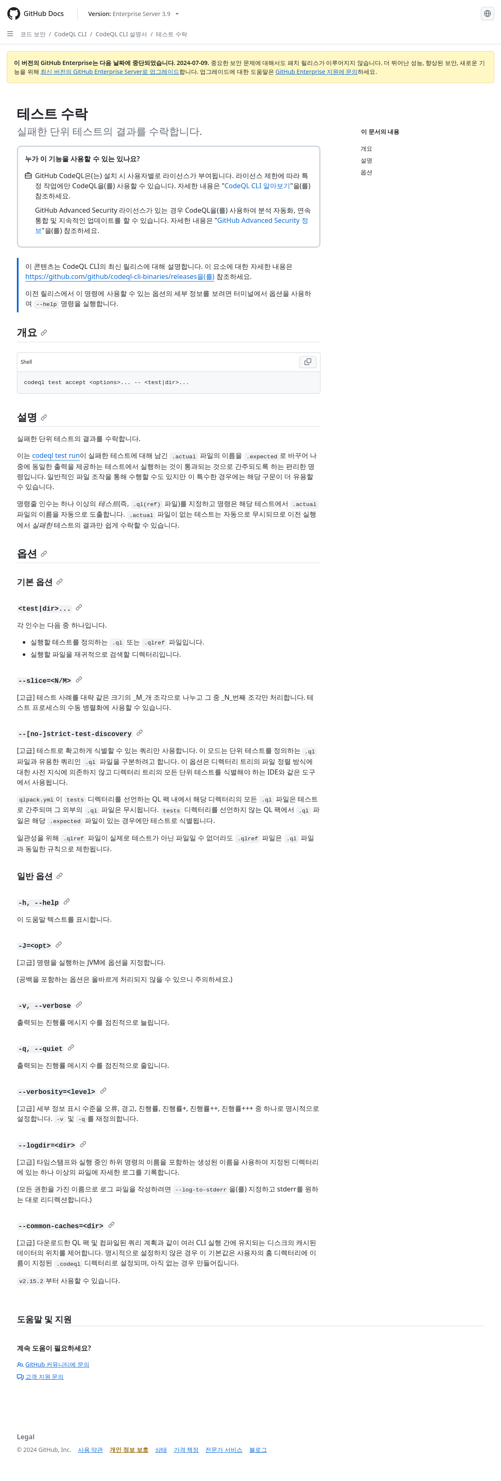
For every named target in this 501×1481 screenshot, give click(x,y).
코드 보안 (33, 34)
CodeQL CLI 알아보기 (257, 185)
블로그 (258, 1450)
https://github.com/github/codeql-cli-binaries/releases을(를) (119, 276)
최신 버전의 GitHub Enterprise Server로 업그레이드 (109, 72)
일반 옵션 (40, 876)
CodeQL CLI (70, 34)
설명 (32, 417)
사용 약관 (90, 1450)
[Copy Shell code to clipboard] (308, 362)
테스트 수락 (171, 34)
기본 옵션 (40, 582)
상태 (161, 1450)
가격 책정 (186, 1450)
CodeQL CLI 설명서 (121, 34)
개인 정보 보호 (129, 1450)
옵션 (32, 553)
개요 (32, 332)
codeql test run (56, 455)
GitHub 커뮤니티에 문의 (53, 1364)
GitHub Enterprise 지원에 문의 (316, 72)
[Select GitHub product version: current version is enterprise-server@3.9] (133, 13)
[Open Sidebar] (10, 34)
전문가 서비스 (223, 1450)
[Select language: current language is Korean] (487, 13)
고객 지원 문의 (40, 1377)
